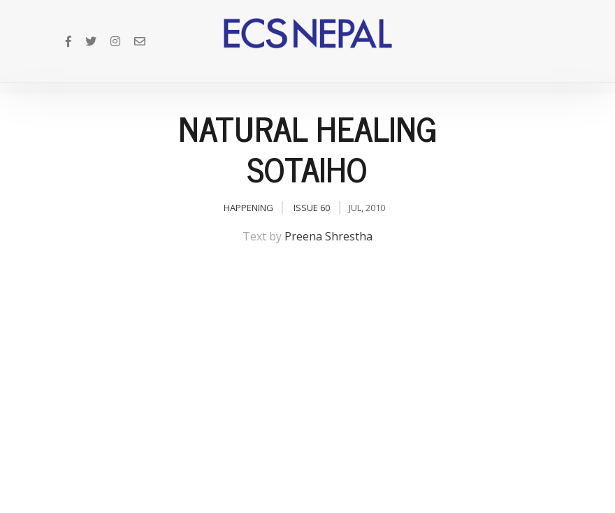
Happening (248, 207)
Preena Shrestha (328, 236)
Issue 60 (312, 207)
